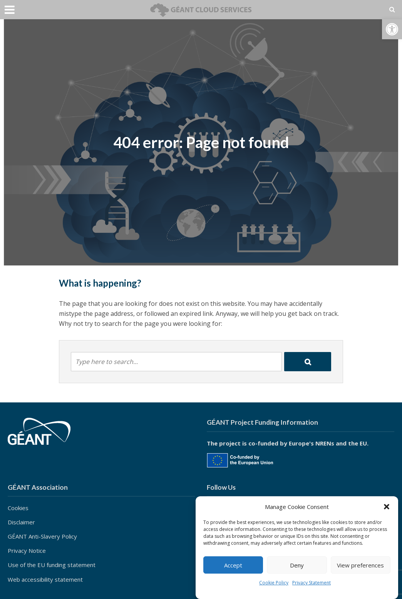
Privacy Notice (27, 550)
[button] (392, 29)
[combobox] (176, 361)
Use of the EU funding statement (51, 565)
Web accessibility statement (45, 579)
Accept (233, 565)
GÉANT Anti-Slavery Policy (42, 536)
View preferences (360, 565)
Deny (297, 565)
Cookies (18, 508)
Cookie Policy (273, 582)
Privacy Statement (311, 582)
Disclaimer (21, 522)
